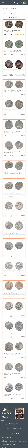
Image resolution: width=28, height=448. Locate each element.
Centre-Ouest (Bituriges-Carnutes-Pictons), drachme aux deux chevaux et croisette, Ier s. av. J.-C (14, 111)
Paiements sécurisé (14, 433)
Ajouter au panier (20, 34)
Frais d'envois (14, 426)
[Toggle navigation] (3, 2)
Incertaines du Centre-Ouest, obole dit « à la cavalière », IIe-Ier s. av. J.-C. (12, 395)
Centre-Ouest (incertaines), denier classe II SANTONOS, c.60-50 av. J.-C (12, 374)
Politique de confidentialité (14, 428)
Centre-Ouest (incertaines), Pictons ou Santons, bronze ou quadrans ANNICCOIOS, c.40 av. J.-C (13, 173)
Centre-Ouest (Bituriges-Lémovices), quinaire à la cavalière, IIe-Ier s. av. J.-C (13, 333)
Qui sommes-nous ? (14, 423)
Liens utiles (14, 435)
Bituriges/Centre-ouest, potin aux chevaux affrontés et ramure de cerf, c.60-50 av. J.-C (14, 252)
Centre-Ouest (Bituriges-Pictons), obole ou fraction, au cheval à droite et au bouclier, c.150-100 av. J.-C (14, 91)
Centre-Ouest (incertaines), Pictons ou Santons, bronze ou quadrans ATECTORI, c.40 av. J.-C (13, 51)
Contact (14, 431)
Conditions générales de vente (14, 425)
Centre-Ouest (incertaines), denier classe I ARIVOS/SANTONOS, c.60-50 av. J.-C (12, 31)
